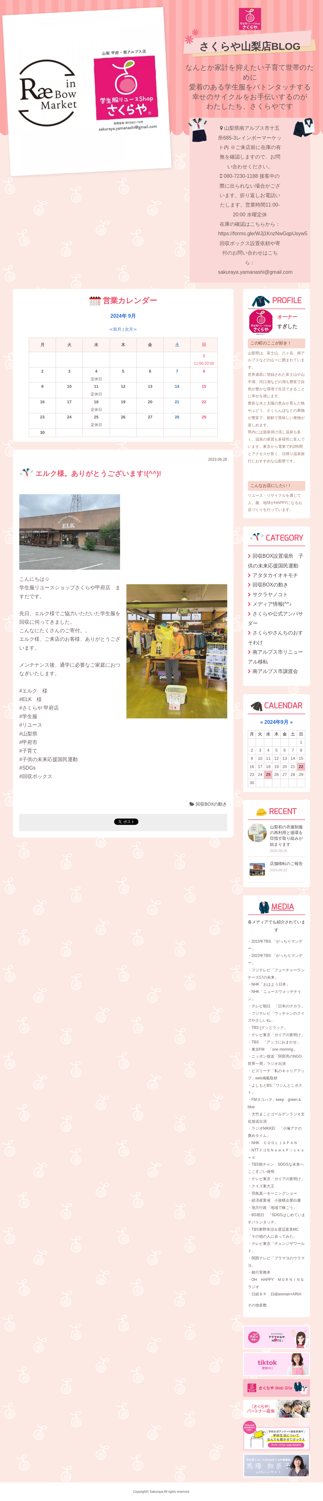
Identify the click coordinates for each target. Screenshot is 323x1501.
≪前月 (115, 329)
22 (301, 766)
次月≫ (131, 329)
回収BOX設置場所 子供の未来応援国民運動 (276, 560)
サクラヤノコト (270, 594)
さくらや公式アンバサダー (275, 618)
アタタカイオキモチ (275, 575)
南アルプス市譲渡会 (275, 671)
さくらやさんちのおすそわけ (275, 637)
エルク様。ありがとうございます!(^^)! (90, 473)
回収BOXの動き (208, 804)
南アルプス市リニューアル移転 (275, 656)
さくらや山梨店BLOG (249, 46)
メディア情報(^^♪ (272, 604)
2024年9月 (277, 722)
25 (268, 774)
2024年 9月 (123, 316)
